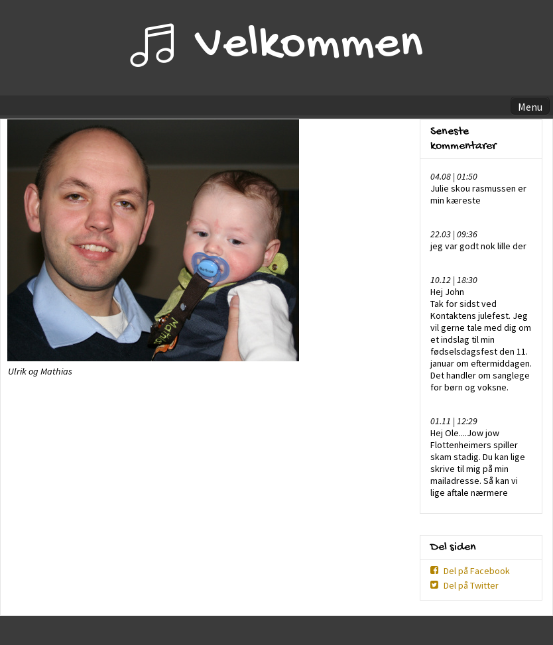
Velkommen (309, 45)
